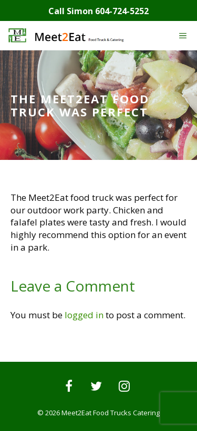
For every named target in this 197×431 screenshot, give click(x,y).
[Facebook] (68, 387)
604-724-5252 (122, 11)
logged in (84, 315)
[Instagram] (124, 387)
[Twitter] (96, 387)
